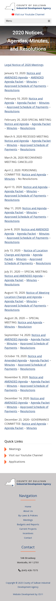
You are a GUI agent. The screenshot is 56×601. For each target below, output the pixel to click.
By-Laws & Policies (28, 515)
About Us (28, 510)
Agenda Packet (26, 102)
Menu (28, 21)
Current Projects (28, 528)
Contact (28, 537)
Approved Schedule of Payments (25, 86)
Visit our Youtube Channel (28, 14)
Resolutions (12, 90)
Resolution (25, 326)
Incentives (28, 533)
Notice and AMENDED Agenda (23, 276)
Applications (17, 461)
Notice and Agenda (16, 124)
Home (28, 506)
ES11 (40, 594)
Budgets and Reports (28, 524)
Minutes (31, 81)
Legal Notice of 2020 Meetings (23, 65)
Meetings (15, 449)
